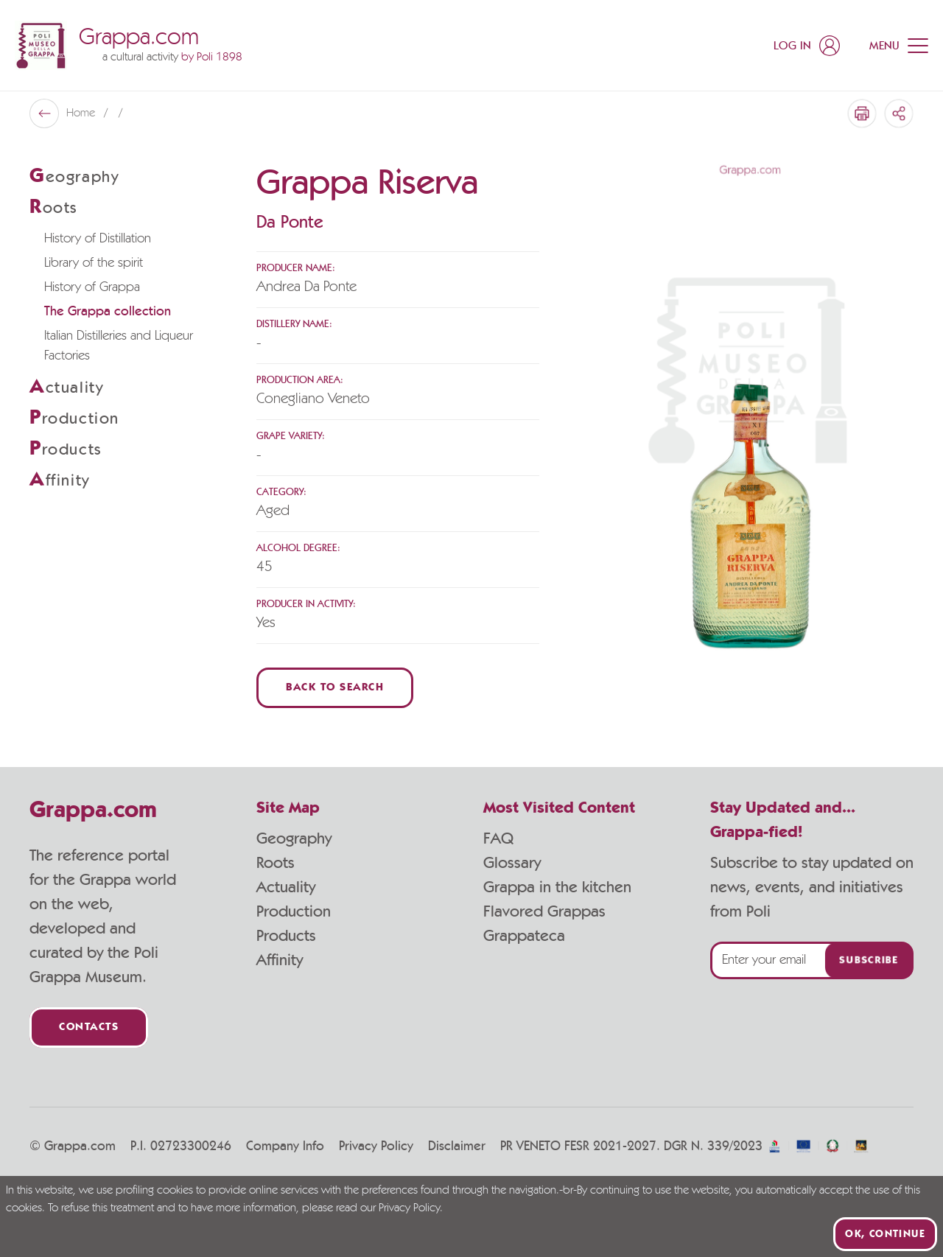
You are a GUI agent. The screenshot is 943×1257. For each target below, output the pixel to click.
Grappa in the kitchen (557, 887)
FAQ (498, 838)
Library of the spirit (93, 263)
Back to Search (335, 687)
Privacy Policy (376, 1146)
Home (82, 113)
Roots (275, 863)
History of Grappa (92, 287)
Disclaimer (456, 1146)
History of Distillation (97, 238)
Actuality (285, 887)
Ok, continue (885, 1234)
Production (293, 911)
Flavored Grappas (544, 911)
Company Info (285, 1146)
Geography (294, 838)
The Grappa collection (107, 311)
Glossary (512, 863)
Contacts (89, 1027)
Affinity (279, 960)
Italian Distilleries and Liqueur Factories (118, 346)
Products (286, 936)
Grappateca (524, 936)
